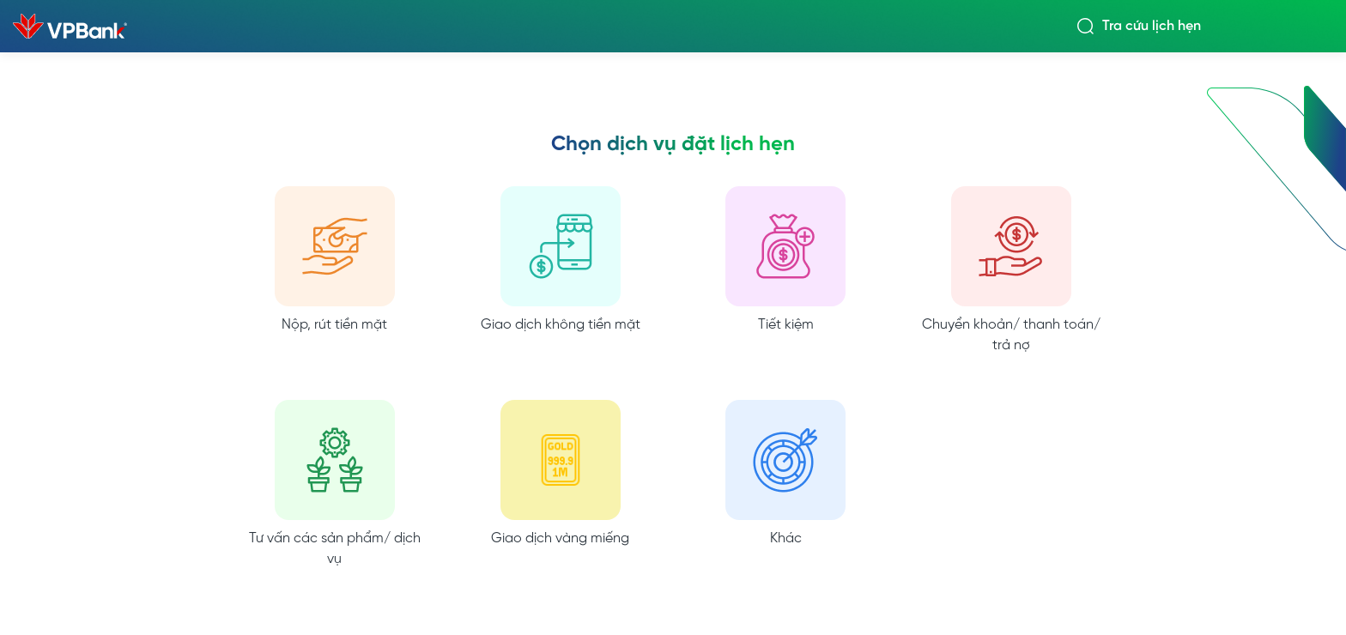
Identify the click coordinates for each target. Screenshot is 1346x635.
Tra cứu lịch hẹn (1151, 26)
